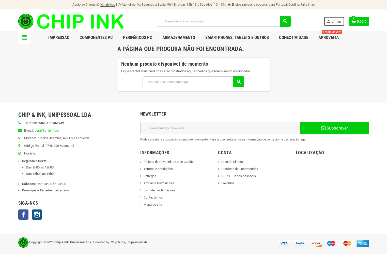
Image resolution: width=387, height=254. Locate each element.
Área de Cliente (232, 162)
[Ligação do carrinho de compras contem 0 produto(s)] (359, 21)
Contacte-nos (153, 197)
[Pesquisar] (224, 21)
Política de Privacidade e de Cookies (169, 162)
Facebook (23, 214)
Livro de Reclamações (159, 190)
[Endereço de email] (220, 128)
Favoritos (228, 183)
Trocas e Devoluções (159, 183)
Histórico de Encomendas (239, 169)
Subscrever (334, 128)
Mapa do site (153, 204)
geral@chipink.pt (47, 130)
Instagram (37, 214)
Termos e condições (158, 169)
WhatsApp (107, 4)
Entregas (150, 176)
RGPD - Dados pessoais (238, 176)
